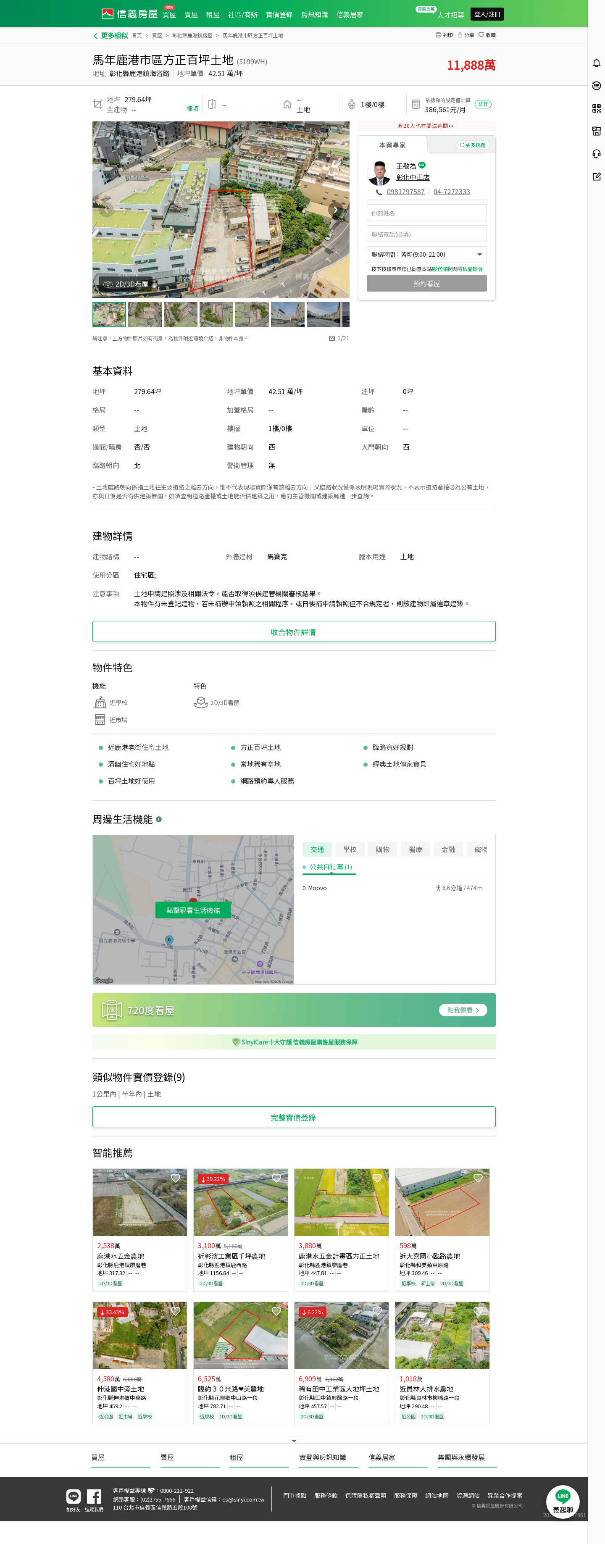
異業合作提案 (505, 1518)
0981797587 (406, 191)
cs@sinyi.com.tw (243, 1522)
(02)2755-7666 (157, 1522)
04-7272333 (452, 191)
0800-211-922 (177, 1514)
